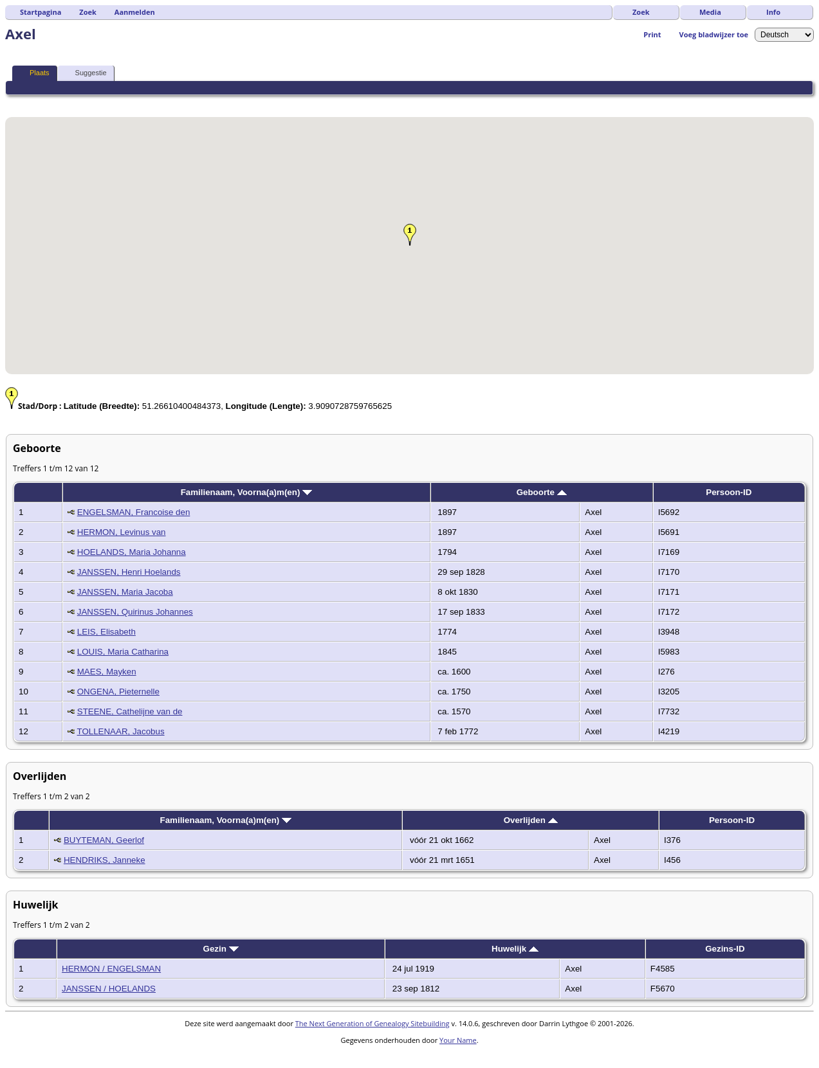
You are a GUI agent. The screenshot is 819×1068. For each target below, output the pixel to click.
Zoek (641, 12)
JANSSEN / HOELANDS (109, 988)
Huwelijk (515, 949)
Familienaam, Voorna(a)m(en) (246, 492)
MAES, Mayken (106, 671)
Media (710, 12)
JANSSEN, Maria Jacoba (125, 592)
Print (652, 34)
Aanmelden (135, 12)
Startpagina (40, 12)
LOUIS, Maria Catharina (123, 651)
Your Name (458, 1040)
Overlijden (531, 820)
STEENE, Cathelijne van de (130, 711)
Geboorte (542, 492)
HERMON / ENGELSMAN (111, 968)
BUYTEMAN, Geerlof (104, 840)
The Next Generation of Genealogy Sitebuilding (372, 1023)
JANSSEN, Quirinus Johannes (135, 612)
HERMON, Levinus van (121, 532)
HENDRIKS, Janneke (104, 860)
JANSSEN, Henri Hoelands (129, 572)
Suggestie (85, 73)
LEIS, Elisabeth (106, 632)
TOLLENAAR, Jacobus (121, 731)
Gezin (221, 949)
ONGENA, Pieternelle (118, 691)
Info (773, 12)
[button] (409, 235)
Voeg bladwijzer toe (713, 34)
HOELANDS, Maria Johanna (131, 552)
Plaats (34, 73)
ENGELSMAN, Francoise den (133, 512)
